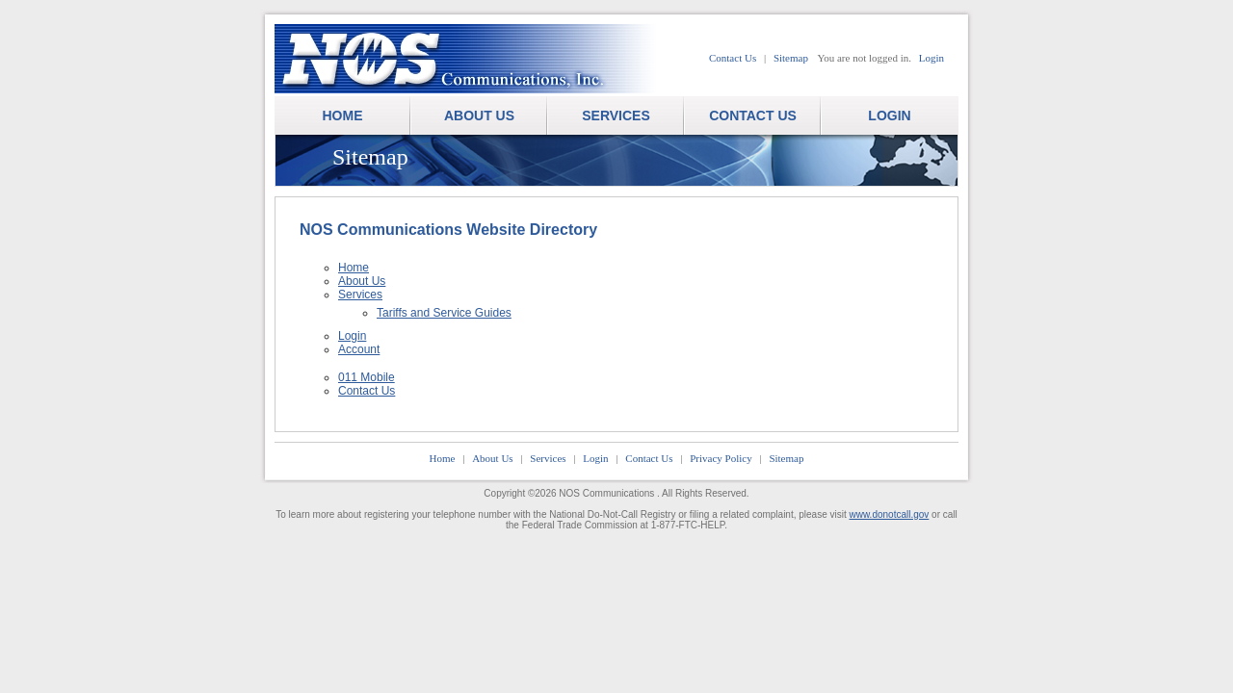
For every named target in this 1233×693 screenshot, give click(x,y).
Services (360, 294)
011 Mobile (366, 377)
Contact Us (732, 58)
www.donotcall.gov (890, 514)
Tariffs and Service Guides (444, 313)
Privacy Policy (720, 458)
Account (359, 349)
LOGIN (889, 115)
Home (353, 267)
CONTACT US (753, 115)
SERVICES (616, 115)
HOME (343, 115)
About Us (361, 281)
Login (931, 58)
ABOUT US (479, 115)
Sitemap (791, 58)
